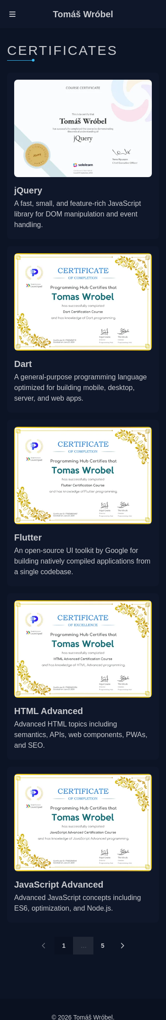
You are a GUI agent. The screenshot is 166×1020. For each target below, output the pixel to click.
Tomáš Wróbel (83, 14)
